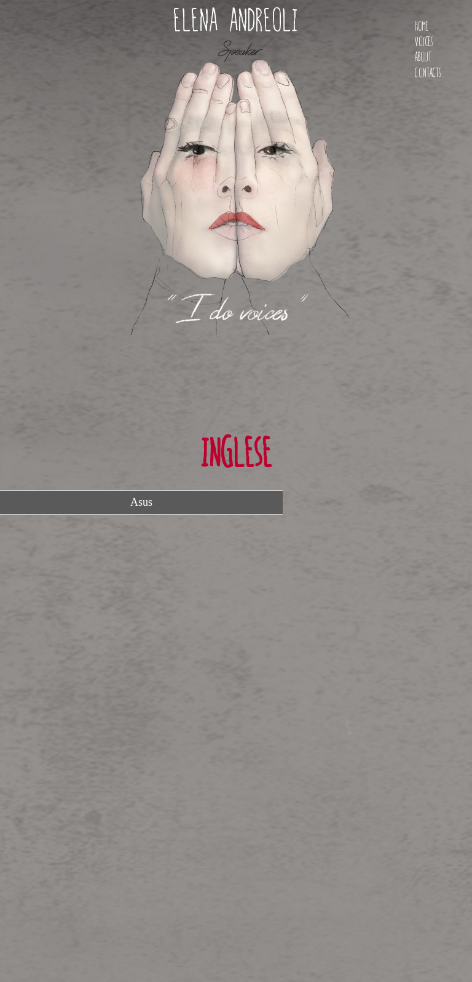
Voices (424, 41)
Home (421, 26)
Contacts (428, 73)
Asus (141, 502)
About (423, 57)
